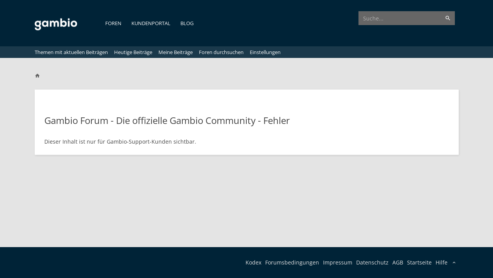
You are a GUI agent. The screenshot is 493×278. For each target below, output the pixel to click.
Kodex (253, 262)
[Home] (41, 76)
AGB (397, 262)
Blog (186, 23)
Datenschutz (372, 262)
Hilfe (442, 262)
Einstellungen (265, 52)
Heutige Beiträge (133, 52)
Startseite (419, 262)
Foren (113, 23)
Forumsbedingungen (292, 262)
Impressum (337, 262)
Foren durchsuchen (221, 52)
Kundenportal (150, 23)
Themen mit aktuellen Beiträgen (71, 52)
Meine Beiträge (175, 52)
